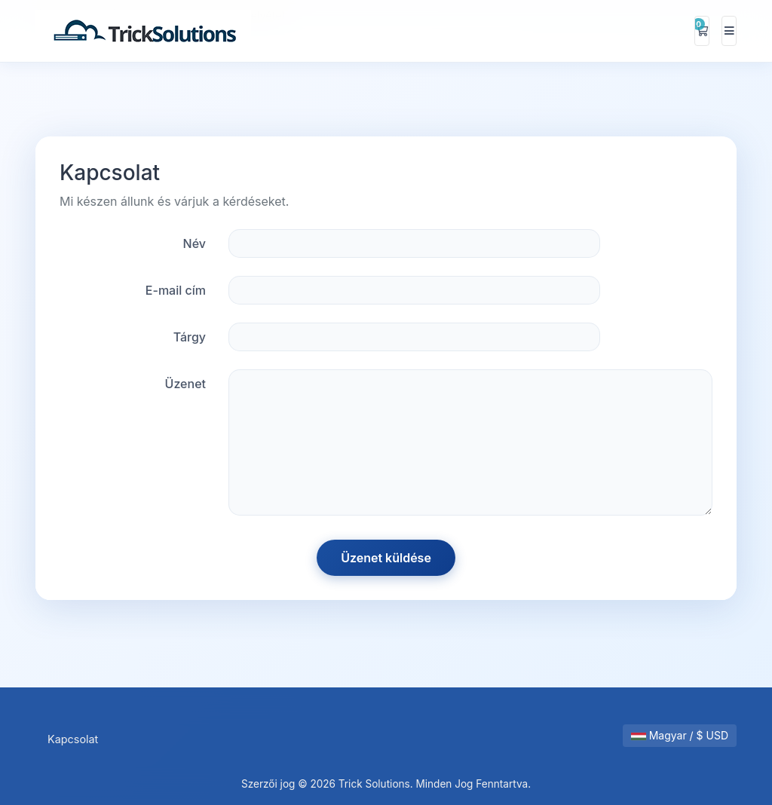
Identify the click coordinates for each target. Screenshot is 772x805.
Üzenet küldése (386, 557)
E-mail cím (176, 290)
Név (194, 243)
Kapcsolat (72, 739)
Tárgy (189, 336)
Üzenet (185, 383)
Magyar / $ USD (679, 735)
